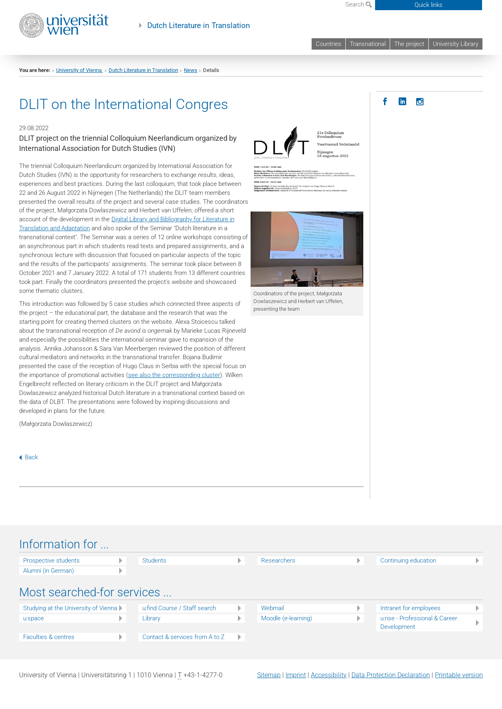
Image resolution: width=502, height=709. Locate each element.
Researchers (278, 560)
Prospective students (51, 560)
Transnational (368, 44)
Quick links (429, 5)
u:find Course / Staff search (179, 608)
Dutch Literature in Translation (198, 25)
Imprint (296, 675)
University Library (455, 44)
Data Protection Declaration (390, 675)
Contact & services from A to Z (183, 637)
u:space (33, 618)
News (190, 70)
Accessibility (329, 675)
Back (28, 457)
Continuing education (408, 560)
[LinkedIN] (402, 102)
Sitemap (269, 675)
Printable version (459, 675)
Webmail (272, 608)
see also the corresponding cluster (174, 375)
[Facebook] (385, 102)
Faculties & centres (48, 637)
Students (154, 560)
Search (358, 4)
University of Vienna (79, 70)
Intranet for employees (410, 608)
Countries (328, 44)
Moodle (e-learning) (286, 618)
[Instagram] (420, 102)
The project (409, 44)
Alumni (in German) (48, 570)
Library (151, 618)
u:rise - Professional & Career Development (418, 622)
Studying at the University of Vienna (70, 608)
